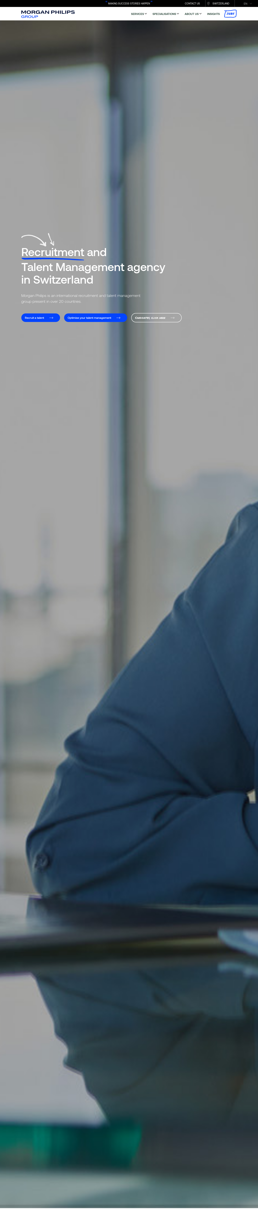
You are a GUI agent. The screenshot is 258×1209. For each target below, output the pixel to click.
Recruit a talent (34, 317)
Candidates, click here (150, 318)
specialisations (164, 13)
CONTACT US (192, 3)
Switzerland (221, 3)
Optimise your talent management (89, 317)
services (137, 13)
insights (213, 13)
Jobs (230, 13)
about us (192, 13)
